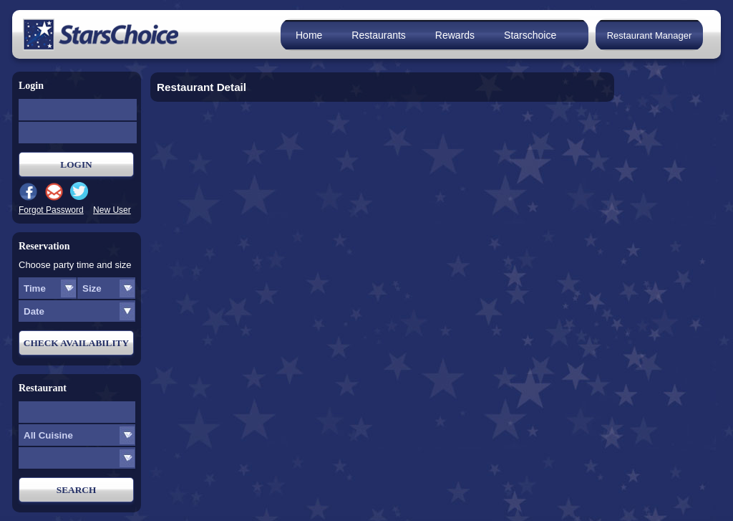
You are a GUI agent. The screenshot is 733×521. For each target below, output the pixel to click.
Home (309, 35)
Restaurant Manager (649, 35)
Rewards (455, 35)
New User (112, 210)
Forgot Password (51, 210)
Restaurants (378, 35)
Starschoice (530, 35)
